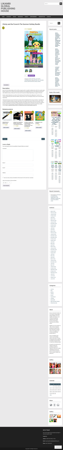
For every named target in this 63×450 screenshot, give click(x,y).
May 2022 (53, 255)
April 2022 (53, 257)
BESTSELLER (34, 78)
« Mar (50, 395)
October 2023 (53, 238)
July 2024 (52, 228)
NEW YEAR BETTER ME (55, 301)
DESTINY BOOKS (31, 81)
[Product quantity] (26, 75)
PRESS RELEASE (54, 302)
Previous (5, 138)
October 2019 (53, 271)
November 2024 (54, 223)
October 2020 (53, 268)
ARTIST (30, 78)
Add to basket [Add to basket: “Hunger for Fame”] (52, 153)
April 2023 (53, 245)
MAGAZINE (53, 299)
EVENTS (26, 16)
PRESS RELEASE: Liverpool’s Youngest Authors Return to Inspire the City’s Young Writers (57, 82)
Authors (52, 289)
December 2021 (54, 261)
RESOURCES (20, 16)
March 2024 (53, 231)
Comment (5, 148)
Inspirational (53, 296)
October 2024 (53, 225)
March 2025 (53, 218)
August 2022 (53, 252)
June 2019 (53, 275)
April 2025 (53, 217)
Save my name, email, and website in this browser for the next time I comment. (19, 177)
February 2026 (53, 212)
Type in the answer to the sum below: (10, 180)
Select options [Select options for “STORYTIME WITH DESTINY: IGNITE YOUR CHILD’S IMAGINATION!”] (55, 133)
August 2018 (53, 277)
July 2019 (52, 274)
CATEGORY (9, 16)
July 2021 (52, 263)
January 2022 (53, 260)
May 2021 (53, 265)
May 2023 (53, 243)
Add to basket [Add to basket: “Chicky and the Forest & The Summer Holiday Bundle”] (59, 179)
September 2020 (54, 269)
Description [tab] (6, 84)
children (52, 293)
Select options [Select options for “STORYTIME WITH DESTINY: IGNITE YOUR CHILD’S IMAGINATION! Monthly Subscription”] (52, 131)
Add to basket (31, 75)
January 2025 (53, 222)
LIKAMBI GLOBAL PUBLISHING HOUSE (8, 7)
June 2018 (53, 278)
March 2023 (53, 246)
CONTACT (49, 16)
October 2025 (53, 215)
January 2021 (53, 266)
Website (4, 172)
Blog (51, 290)
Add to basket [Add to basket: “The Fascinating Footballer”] (55, 154)
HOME (3, 16)
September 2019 (54, 272)
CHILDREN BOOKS (28, 80)
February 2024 (53, 232)
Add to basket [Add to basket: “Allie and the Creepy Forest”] (55, 176)
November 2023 (54, 237)
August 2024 (53, 226)
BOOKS (14, 16)
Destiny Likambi (37, 81)
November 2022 (54, 249)
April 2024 (53, 229)
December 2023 (54, 235)
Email (4, 167)
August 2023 (53, 240)
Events (52, 295)
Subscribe (58, 447)
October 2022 (53, 251)
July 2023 (52, 241)
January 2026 (53, 214)
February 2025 (53, 220)
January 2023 (53, 248)
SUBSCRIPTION (42, 16)
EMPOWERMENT (33, 16)
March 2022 (53, 258)
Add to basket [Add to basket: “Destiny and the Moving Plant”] (52, 176)
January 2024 (53, 234)
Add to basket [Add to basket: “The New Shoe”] (59, 153)
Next (43, 138)
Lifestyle (52, 298)
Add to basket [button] (6, 127)
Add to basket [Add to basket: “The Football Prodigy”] (59, 125)
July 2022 (52, 254)
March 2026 (53, 211)
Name (4, 162)
